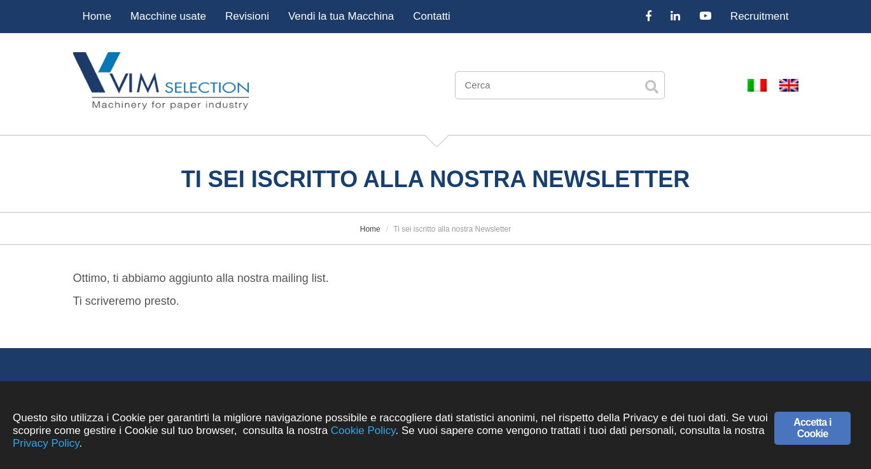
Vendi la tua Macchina (341, 16)
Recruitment (759, 16)
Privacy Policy (46, 443)
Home (97, 16)
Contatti (431, 16)
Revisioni (247, 16)
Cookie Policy (363, 430)
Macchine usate (168, 16)
